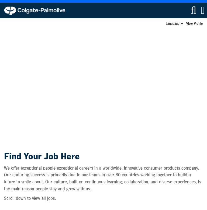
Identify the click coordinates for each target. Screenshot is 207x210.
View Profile (194, 24)
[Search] (193, 10)
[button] (203, 10)
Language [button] (174, 24)
